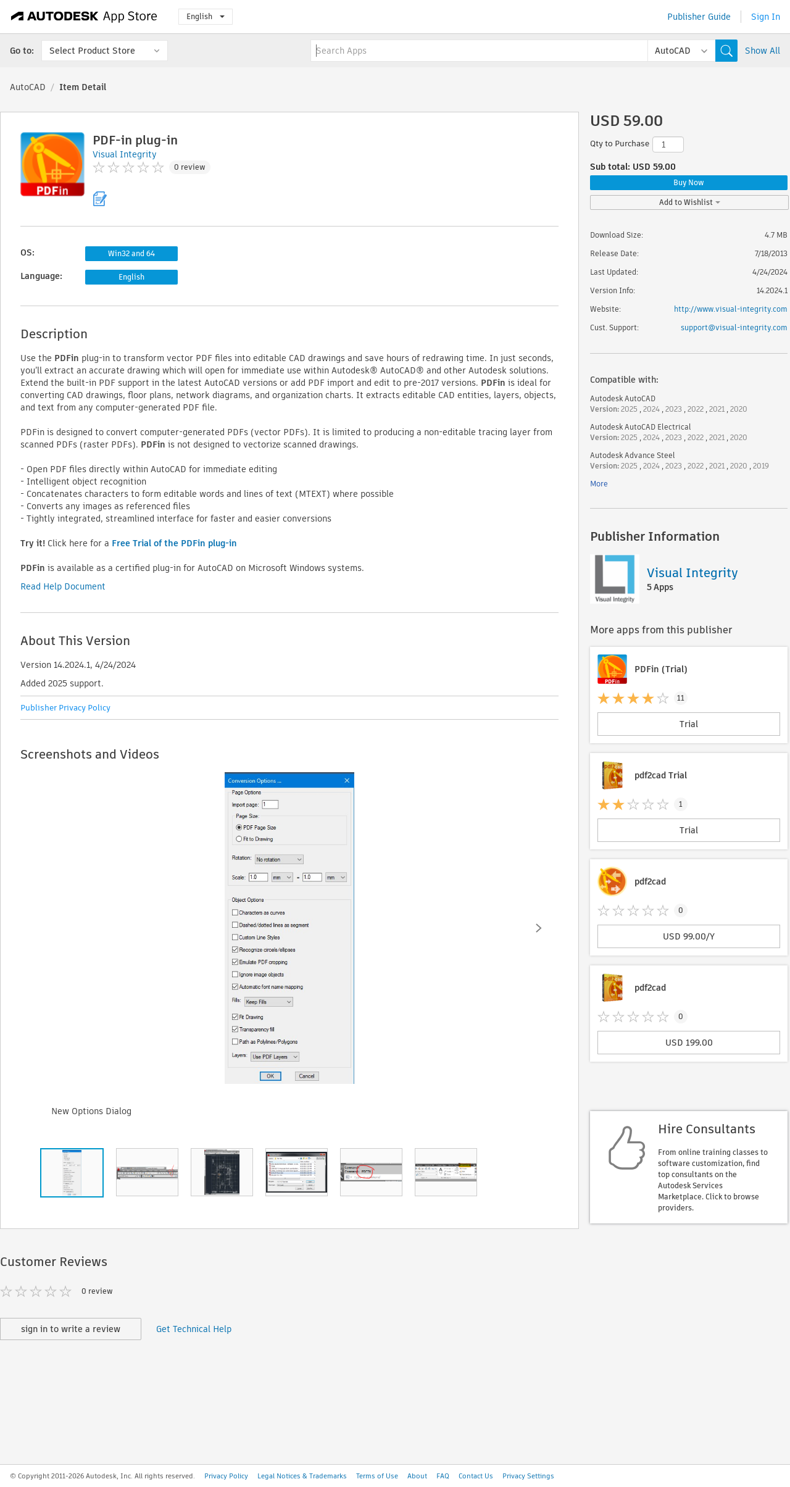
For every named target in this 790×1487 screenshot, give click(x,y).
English (205, 16)
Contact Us (476, 1476)
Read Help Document (63, 586)
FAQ (442, 1476)
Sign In (765, 16)
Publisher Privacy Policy (65, 708)
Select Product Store (92, 50)
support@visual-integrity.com (734, 327)
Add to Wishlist (689, 202)
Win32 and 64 (131, 253)
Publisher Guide (699, 16)
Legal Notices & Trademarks (302, 1476)
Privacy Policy (226, 1476)
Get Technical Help (193, 1329)
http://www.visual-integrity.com (731, 309)
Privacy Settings (528, 1476)
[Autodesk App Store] (84, 16)
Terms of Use (377, 1476)
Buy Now (688, 182)
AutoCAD (28, 87)
